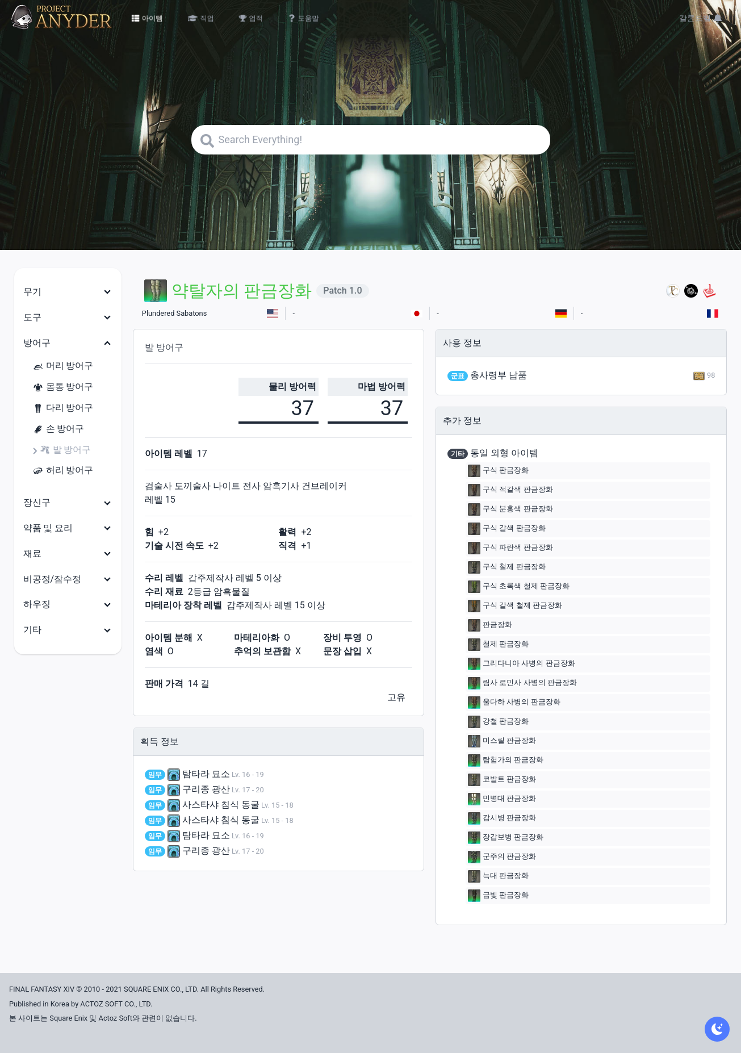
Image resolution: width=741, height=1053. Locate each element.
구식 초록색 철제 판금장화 (519, 586)
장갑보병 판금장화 (505, 837)
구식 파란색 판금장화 (510, 548)
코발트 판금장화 (502, 780)
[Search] (370, 139)
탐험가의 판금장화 (505, 760)
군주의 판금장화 (502, 857)
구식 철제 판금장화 (506, 567)
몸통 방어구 (63, 387)
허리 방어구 (63, 471)
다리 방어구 (63, 408)
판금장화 (490, 625)
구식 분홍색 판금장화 (510, 509)
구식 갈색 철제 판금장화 (515, 606)
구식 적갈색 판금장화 (510, 490)
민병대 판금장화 (502, 799)
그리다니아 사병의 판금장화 (521, 664)
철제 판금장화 (498, 644)
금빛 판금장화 (498, 895)
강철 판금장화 (498, 722)
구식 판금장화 (498, 471)
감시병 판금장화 (502, 818)
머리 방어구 (63, 366)
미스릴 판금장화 (502, 741)
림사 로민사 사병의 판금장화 (522, 683)
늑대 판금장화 (498, 876)
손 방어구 (58, 429)
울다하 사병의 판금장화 (514, 702)
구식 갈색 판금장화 (506, 529)
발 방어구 (65, 450)
